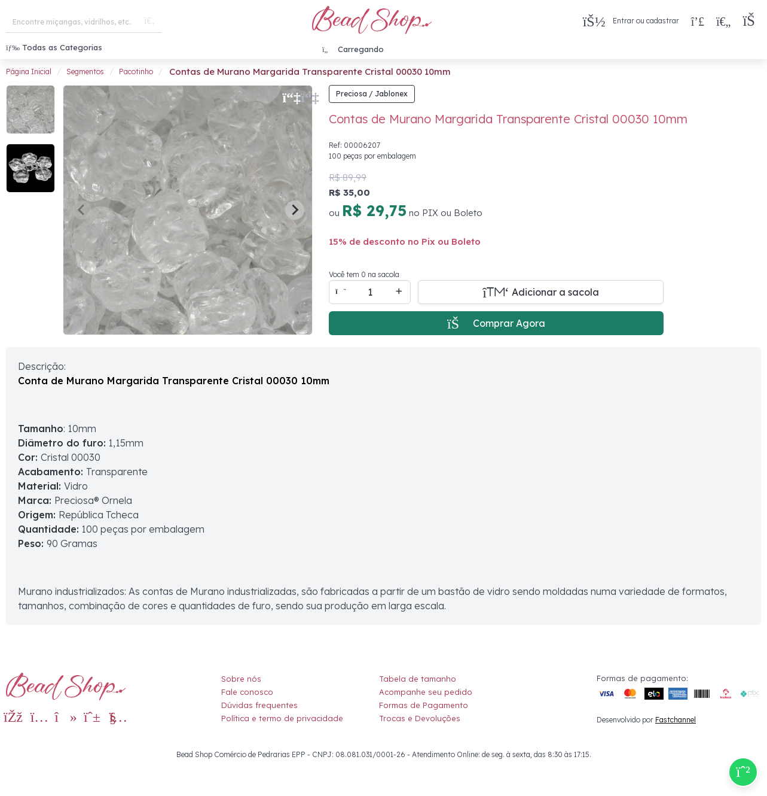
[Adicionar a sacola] (541, 292)
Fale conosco (247, 692)
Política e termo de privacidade (282, 718)
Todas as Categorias (54, 47)
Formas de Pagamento (423, 705)
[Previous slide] (81, 210)
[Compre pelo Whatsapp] (743, 772)
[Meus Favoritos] (723, 21)
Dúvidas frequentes (259, 705)
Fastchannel (675, 719)
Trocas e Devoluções (419, 718)
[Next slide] (294, 210)
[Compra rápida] (697, 21)
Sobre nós (241, 678)
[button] (751, 21)
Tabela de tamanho (417, 678)
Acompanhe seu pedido (425, 692)
